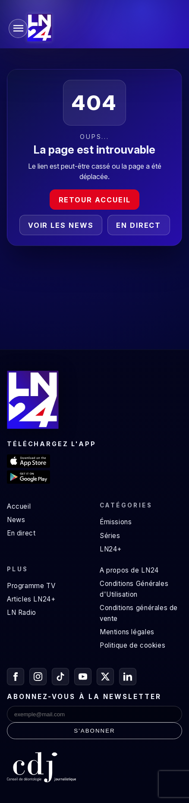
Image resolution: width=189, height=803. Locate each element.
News (16, 520)
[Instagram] (38, 676)
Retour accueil (95, 199)
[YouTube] (82, 676)
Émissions (116, 522)
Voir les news (61, 225)
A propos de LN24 (129, 570)
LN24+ (111, 549)
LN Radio (21, 612)
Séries (110, 536)
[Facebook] (15, 676)
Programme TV (31, 586)
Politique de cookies (132, 645)
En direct (138, 225)
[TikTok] (60, 676)
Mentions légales (127, 632)
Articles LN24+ (31, 599)
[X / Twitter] (105, 676)
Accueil (19, 506)
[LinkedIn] (127, 676)
